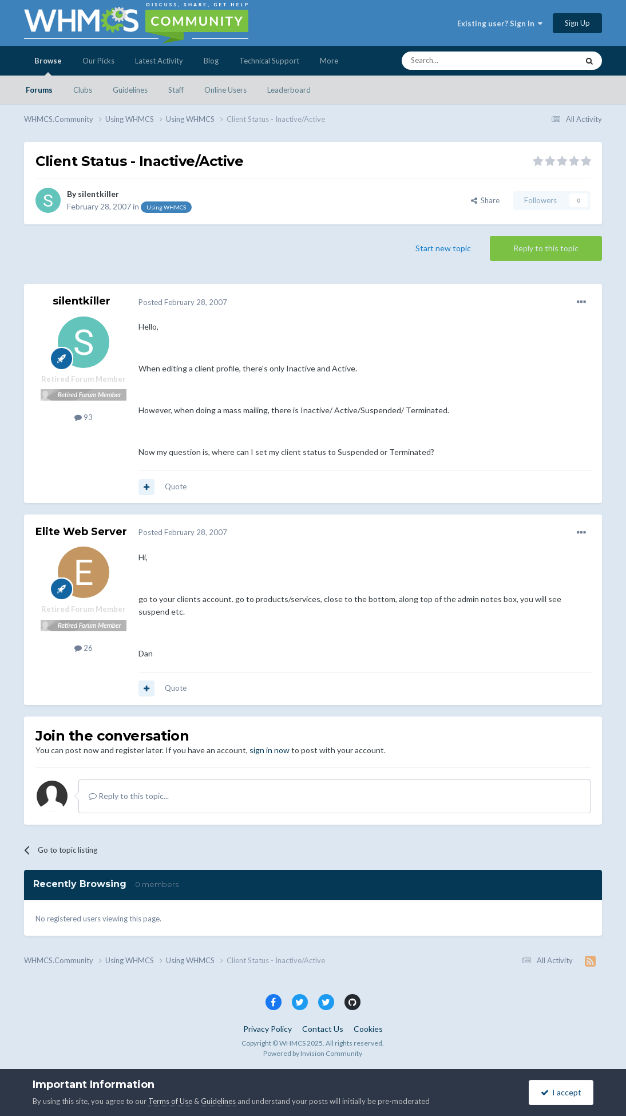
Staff (176, 89)
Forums (39, 89)
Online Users (225, 89)
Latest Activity (159, 60)
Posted (182, 302)
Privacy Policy (267, 1029)
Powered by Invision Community (312, 1053)
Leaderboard (289, 89)
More (329, 60)
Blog (211, 60)
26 (83, 647)
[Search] (463, 61)
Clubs (82, 89)
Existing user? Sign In (499, 23)
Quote (176, 486)
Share (485, 200)
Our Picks (98, 60)
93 (83, 417)
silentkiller (98, 194)
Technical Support (269, 60)
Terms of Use (170, 1101)
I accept (561, 1092)
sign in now (269, 750)
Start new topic (443, 248)
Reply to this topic (546, 248)
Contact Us (322, 1029)
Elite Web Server (81, 531)
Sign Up (577, 22)
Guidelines (130, 89)
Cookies (368, 1029)
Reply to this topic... (129, 796)
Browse (48, 66)
